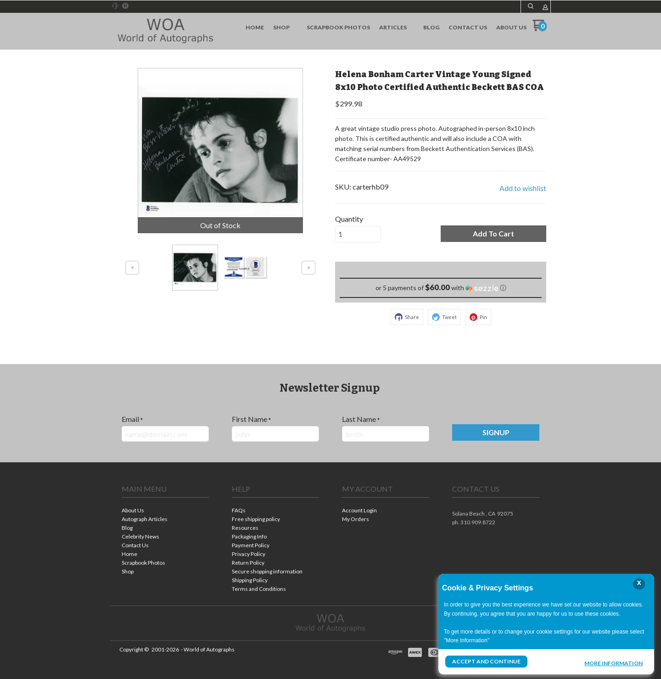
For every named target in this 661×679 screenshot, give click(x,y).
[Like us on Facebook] (115, 6)
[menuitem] (255, 27)
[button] (531, 5)
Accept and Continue (486, 661)
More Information (613, 662)
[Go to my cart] (539, 29)
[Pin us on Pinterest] (125, 6)
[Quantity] (358, 234)
